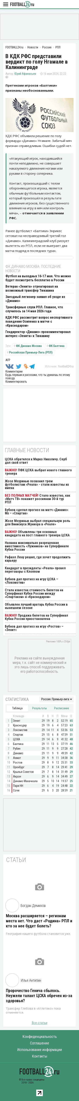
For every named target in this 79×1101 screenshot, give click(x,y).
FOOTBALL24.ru (22, 4)
